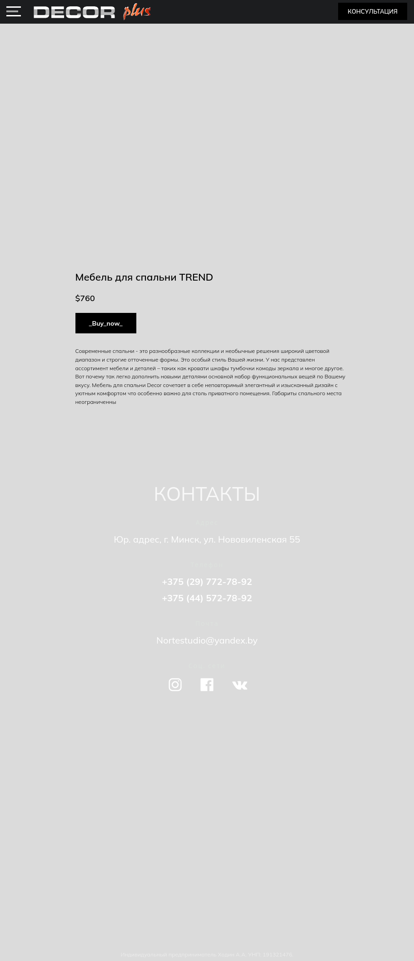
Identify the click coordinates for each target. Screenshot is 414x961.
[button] (372, 11)
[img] (13, 11)
